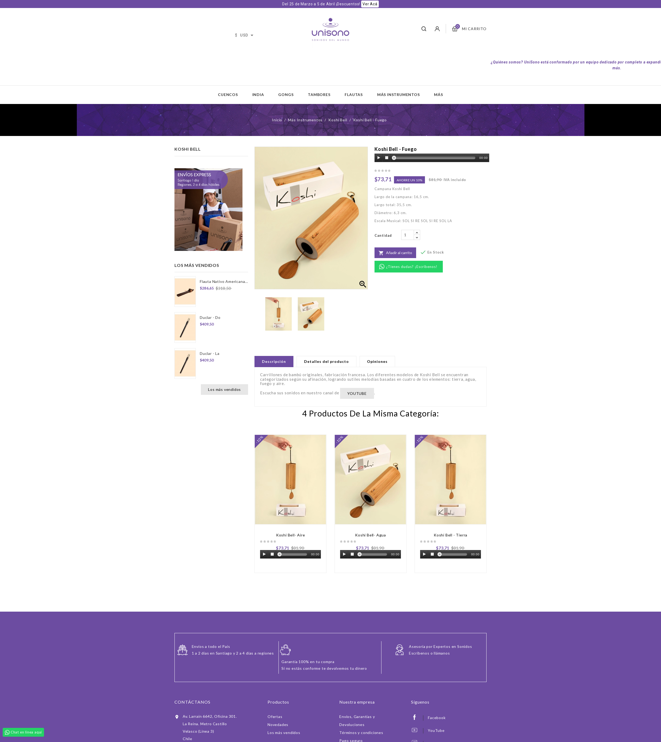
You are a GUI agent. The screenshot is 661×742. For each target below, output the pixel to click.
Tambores (319, 94)
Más (438, 94)
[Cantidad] (407, 235)
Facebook (436, 717)
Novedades (278, 724)
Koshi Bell (187, 148)
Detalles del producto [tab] (326, 361)
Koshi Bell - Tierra (450, 535)
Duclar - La (210, 353)
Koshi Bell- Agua (370, 535)
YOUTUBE (357, 393)
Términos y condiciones (361, 732)
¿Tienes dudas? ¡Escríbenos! (411, 266)
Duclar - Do (210, 317)
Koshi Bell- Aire (290, 535)
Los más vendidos (224, 389)
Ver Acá (370, 4)
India (258, 94)
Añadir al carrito (395, 253)
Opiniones (377, 361)
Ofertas (275, 716)
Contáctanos (192, 701)
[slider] (434, 158)
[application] (432, 158)
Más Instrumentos (398, 94)
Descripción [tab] (274, 361)
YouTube (436, 730)
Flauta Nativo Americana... (224, 281)
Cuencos (228, 94)
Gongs (285, 94)
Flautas (354, 94)
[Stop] (387, 158)
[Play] (379, 158)
